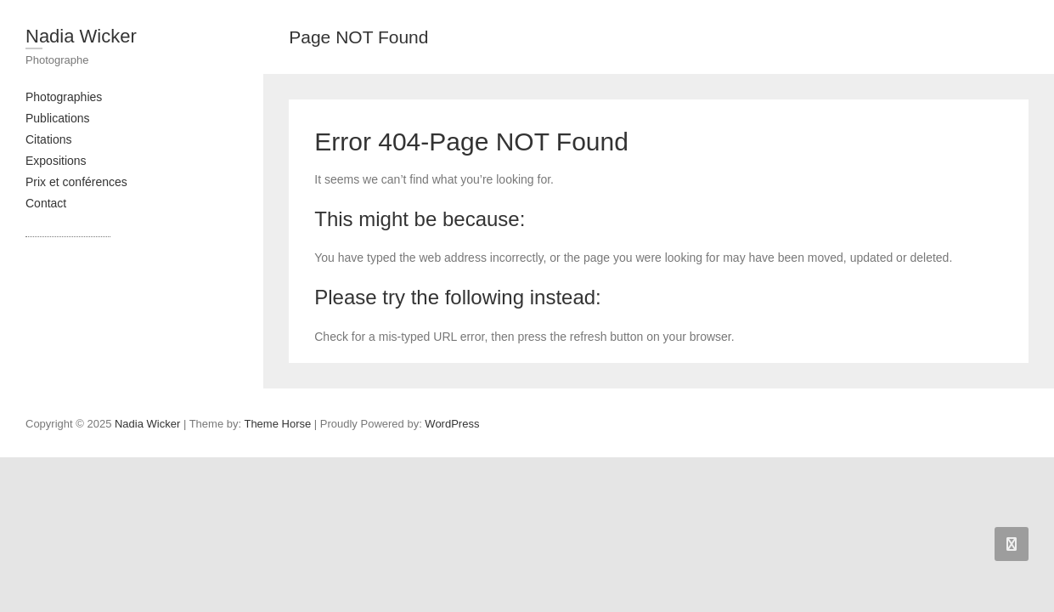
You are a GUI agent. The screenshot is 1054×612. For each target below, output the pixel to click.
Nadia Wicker (81, 36)
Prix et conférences (76, 182)
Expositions (56, 160)
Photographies (63, 97)
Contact (45, 203)
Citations (48, 139)
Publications (57, 118)
